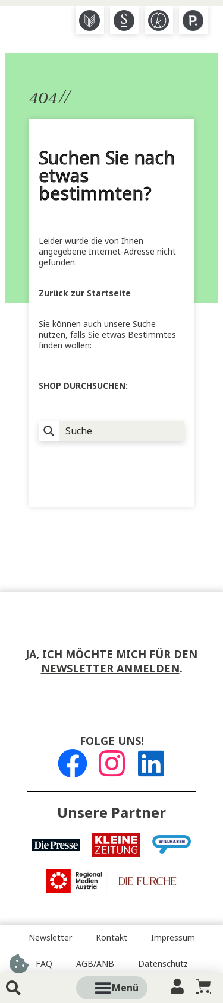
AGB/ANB (95, 964)
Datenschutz (163, 964)
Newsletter (50, 938)
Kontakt (111, 938)
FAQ (44, 964)
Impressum (173, 938)
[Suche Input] (122, 431)
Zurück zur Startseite (85, 293)
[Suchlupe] (49, 431)
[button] (125, 988)
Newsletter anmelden (110, 669)
